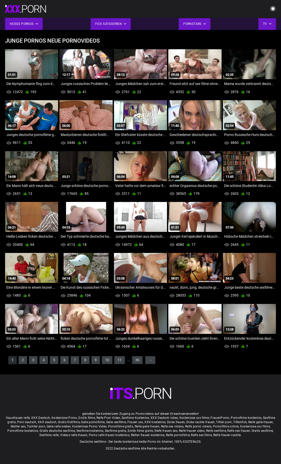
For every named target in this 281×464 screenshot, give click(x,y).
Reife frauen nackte (227, 435)
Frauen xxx (135, 422)
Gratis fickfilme (69, 422)
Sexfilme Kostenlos (135, 418)
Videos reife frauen (73, 435)
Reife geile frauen (260, 422)
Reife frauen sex (166, 431)
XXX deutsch (47, 422)
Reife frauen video (192, 431)
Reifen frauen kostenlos (148, 435)
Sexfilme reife (49, 435)
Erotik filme (86, 418)
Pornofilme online (226, 426)
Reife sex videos (172, 426)
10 (107, 360)
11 (120, 360)
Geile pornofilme (93, 422)
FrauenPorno (219, 418)
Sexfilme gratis (115, 431)
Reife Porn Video (108, 418)
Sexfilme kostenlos (89, 431)
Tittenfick (240, 422)
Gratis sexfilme (262, 431)
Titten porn (224, 422)
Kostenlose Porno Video (89, 426)
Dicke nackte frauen (200, 422)
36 (137, 360)
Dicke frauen (176, 422)
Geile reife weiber (59, 426)
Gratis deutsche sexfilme (57, 431)
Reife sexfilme (216, 431)
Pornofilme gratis (120, 426)
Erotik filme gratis (140, 431)
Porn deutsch (27, 422)
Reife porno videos (198, 426)
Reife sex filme (201, 435)
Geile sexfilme (116, 422)
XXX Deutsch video (164, 418)
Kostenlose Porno (64, 418)
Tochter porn (36, 426)
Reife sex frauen (238, 431)
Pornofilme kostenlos (246, 418)
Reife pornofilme (178, 435)
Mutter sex (18, 426)
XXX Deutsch (40, 418)
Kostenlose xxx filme (194, 418)
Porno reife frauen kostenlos (109, 435)
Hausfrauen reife (18, 418)
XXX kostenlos (155, 422)
